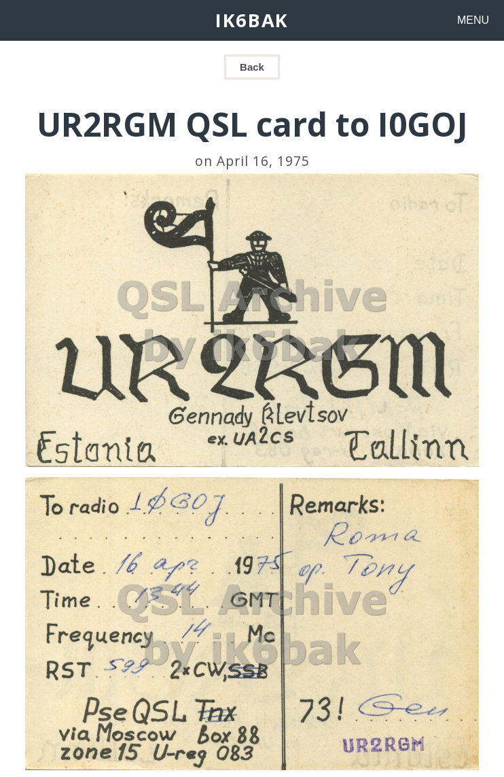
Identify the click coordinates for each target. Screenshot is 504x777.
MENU (473, 20)
